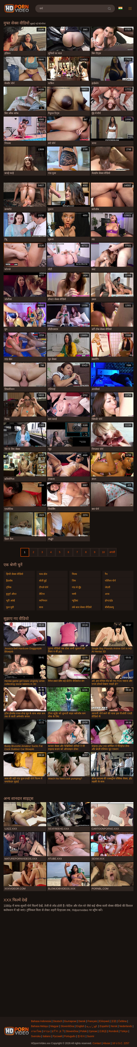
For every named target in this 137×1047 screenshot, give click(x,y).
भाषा (120, 8)
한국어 (81, 1036)
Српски (93, 1031)
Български (70, 1021)
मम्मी (74, 593)
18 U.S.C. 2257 (120, 1043)
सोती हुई (43, 580)
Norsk (114, 1026)
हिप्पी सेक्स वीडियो (14, 574)
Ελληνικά (104, 1021)
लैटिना (42, 593)
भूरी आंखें (10, 600)
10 (103, 552)
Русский (57, 1036)
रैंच (106, 574)
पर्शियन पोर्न (110, 580)
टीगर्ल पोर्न (43, 587)
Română (113, 1031)
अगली (112, 552)
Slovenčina (72, 1031)
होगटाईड (109, 600)
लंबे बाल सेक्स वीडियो (82, 607)
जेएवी (107, 587)
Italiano (47, 1036)
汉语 (113, 1021)
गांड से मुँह (76, 587)
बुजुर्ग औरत (11, 593)
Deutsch (57, 1021)
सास (41, 607)
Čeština (122, 1021)
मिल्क (74, 574)
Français (92, 1021)
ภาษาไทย (36, 1031)
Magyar (54, 1026)
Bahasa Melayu (39, 1026)
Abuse (106, 1043)
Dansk (81, 1021)
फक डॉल (43, 574)
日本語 (103, 1031)
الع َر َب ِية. (92, 1026)
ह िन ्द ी (58, 1031)
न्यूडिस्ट (75, 600)
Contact (97, 1043)
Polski (83, 1031)
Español (104, 1026)
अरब (107, 593)
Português (69, 1036)
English (80, 1026)
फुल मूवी (10, 607)
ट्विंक (8, 587)
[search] (109, 8)
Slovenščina (67, 1026)
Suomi (90, 1036)
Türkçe (124, 1031)
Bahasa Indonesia (41, 1021)
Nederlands (125, 1026)
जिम (74, 580)
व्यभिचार (43, 600)
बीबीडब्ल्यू (109, 607)
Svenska (36, 1036)
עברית (46, 1031)
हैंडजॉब (9, 580)
